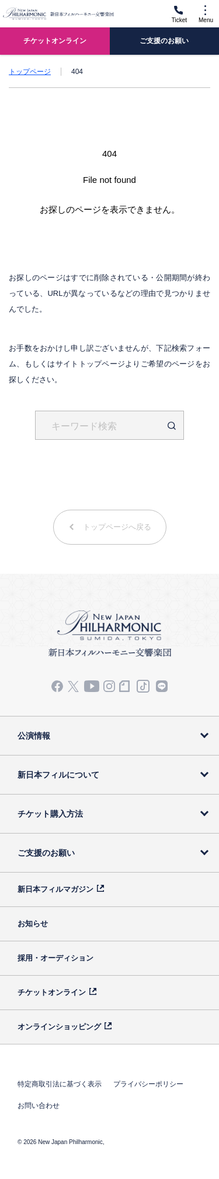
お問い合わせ (39, 1106)
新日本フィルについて (58, 774)
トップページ (30, 72)
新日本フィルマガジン (55, 889)
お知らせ (33, 923)
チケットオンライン (52, 992)
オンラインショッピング (59, 1026)
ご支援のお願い (46, 852)
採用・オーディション (55, 958)
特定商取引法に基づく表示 (60, 1084)
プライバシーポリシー (148, 1084)
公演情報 (34, 735)
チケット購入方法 (50, 813)
